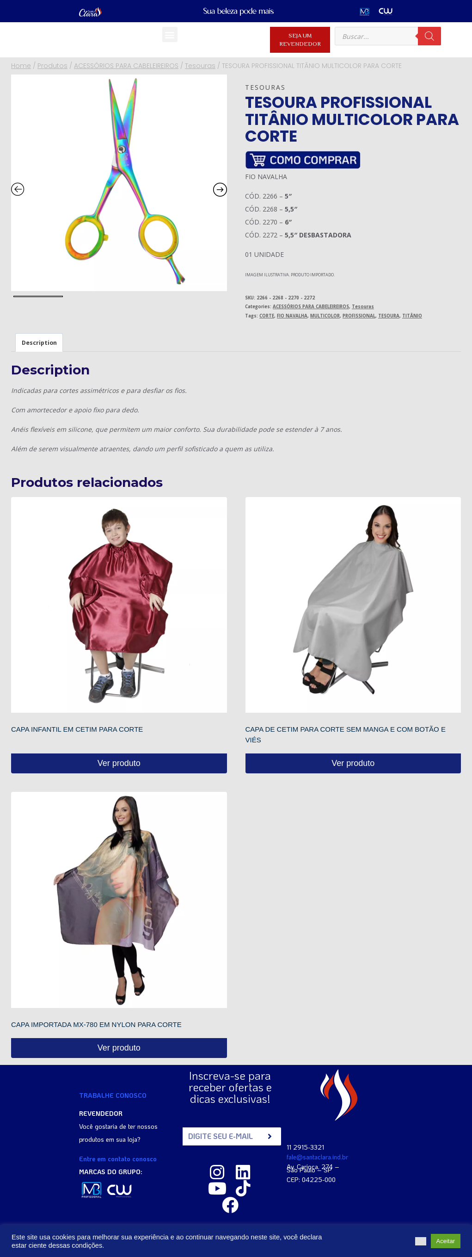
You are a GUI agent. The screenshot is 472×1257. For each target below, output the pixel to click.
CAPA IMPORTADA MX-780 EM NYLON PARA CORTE (96, 1024)
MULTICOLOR (325, 316)
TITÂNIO (412, 316)
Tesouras (265, 87)
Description (39, 343)
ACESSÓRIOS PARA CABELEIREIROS (311, 307)
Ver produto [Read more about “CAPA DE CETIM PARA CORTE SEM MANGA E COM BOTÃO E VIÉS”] (352, 763)
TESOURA (388, 316)
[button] (170, 34)
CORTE (266, 316)
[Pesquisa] (429, 36)
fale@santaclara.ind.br (317, 1156)
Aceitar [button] (445, 1241)
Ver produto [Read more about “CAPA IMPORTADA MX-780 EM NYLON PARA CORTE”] (119, 1047)
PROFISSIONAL (359, 316)
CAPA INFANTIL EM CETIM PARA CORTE (77, 729)
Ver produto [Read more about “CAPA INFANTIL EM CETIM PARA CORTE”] (119, 763)
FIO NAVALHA (292, 316)
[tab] (39, 342)
